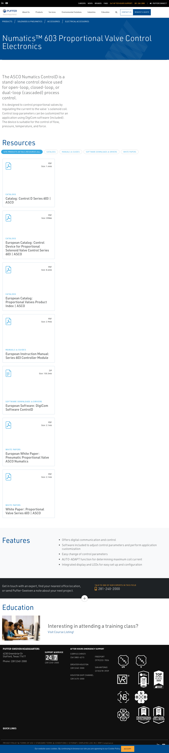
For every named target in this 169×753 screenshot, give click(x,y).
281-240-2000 (107, 589)
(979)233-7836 (102, 660)
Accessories (53, 21)
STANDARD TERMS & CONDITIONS (51, 743)
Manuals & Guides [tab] (71, 152)
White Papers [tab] (129, 152)
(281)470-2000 (77, 678)
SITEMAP (73, 743)
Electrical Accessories (77, 21)
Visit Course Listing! (61, 632)
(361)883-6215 (77, 657)
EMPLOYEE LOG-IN (87, 743)
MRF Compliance (105, 743)
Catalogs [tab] (51, 152)
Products (7, 21)
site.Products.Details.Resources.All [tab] (22, 152)
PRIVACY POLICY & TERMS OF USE (18, 743)
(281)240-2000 (19, 661)
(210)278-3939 (102, 671)
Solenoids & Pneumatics (29, 21)
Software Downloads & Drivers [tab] (101, 152)
